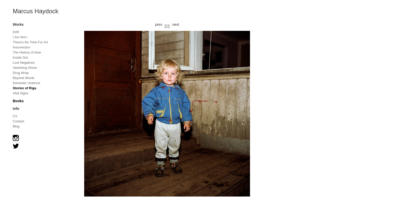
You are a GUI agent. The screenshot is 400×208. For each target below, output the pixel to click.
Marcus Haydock (35, 11)
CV (15, 116)
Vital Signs (20, 93)
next (175, 24)
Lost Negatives (24, 62)
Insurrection (21, 47)
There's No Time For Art (30, 42)
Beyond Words (23, 78)
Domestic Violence (26, 83)
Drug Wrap (21, 73)
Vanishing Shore (25, 68)
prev (158, 24)
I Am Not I (20, 37)
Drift (16, 32)
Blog (16, 126)
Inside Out (20, 57)
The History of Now (27, 52)
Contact (18, 121)
